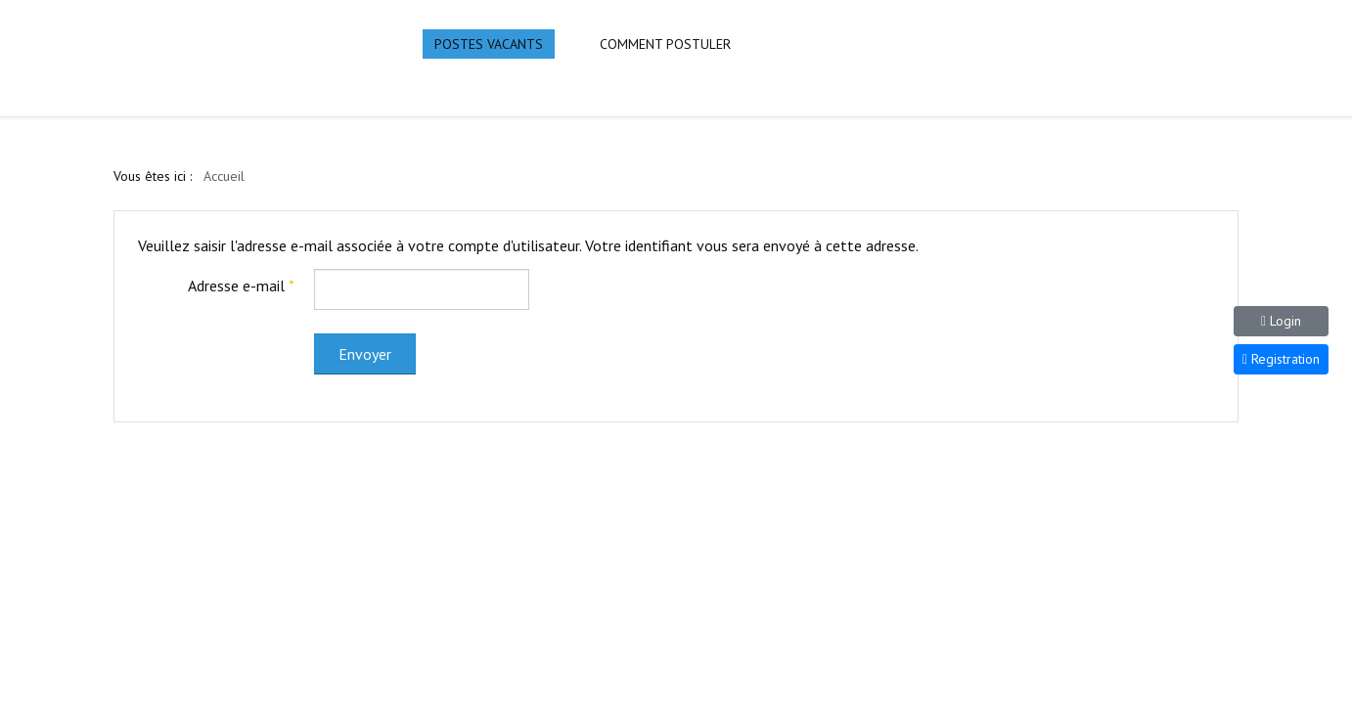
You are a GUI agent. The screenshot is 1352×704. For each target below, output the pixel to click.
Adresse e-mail (241, 285)
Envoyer (364, 354)
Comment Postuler (665, 44)
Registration (1281, 359)
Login (1281, 321)
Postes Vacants (488, 44)
